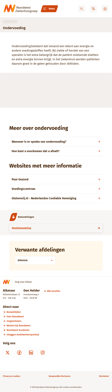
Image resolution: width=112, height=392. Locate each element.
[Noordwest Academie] (58, 330)
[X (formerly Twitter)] (8, 352)
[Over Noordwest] (58, 316)
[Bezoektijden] (58, 312)
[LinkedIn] (31, 352)
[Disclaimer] (104, 376)
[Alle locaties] (53, 291)
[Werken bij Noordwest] (58, 325)
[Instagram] (43, 352)
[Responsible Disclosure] (60, 376)
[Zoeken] (81, 8)
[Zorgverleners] (58, 321)
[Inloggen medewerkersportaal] (58, 334)
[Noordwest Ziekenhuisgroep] (20, 9)
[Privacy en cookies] (11, 376)
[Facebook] (19, 352)
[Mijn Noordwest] (105, 8)
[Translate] (93, 8)
